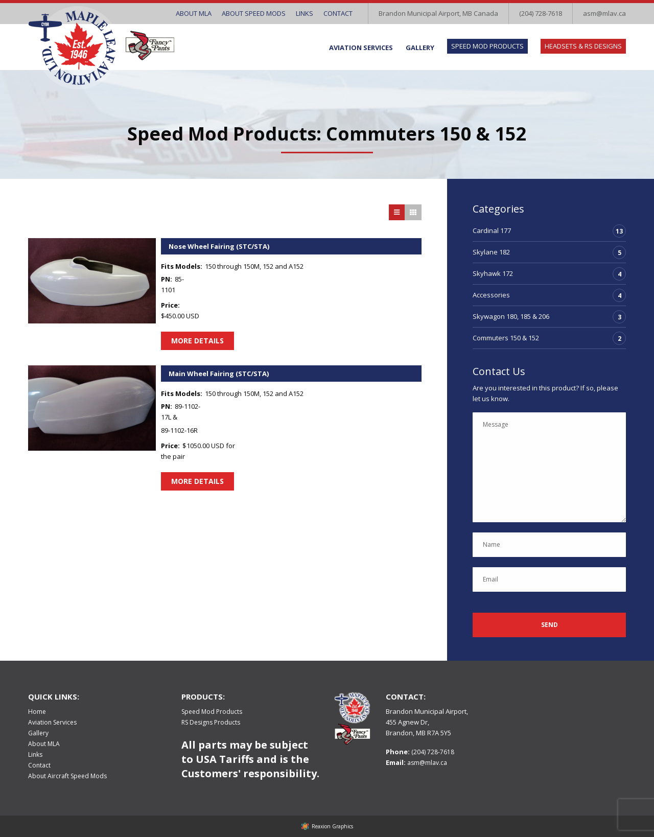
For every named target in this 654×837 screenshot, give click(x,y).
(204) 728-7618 (540, 13)
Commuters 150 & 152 (506, 337)
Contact (338, 13)
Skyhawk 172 (493, 273)
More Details (197, 340)
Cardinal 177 (492, 230)
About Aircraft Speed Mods (67, 776)
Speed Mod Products (487, 46)
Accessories (491, 294)
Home (37, 711)
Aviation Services (361, 47)
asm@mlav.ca (604, 13)
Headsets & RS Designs (583, 46)
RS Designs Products (210, 722)
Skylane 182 (491, 252)
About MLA (194, 13)
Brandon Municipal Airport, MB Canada (438, 13)
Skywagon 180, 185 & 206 (511, 316)
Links (304, 13)
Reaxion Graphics (332, 826)
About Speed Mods (254, 13)
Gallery (420, 47)
